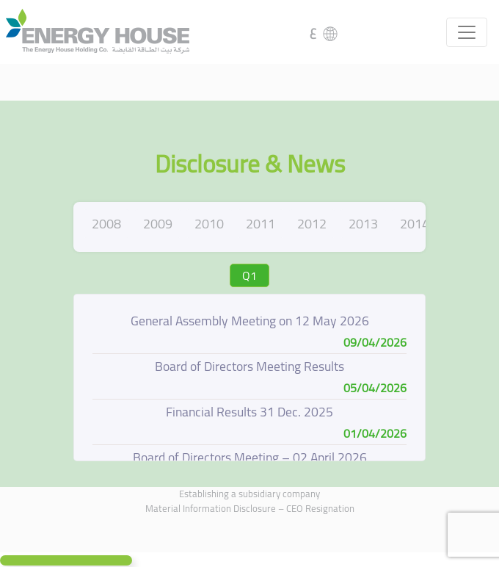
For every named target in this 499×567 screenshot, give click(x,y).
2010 (209, 224)
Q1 (249, 275)
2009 (157, 224)
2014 (414, 224)
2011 (260, 224)
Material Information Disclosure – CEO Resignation (249, 508)
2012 (312, 224)
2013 (363, 224)
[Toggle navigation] (466, 32)
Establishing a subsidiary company (249, 493)
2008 (106, 224)
